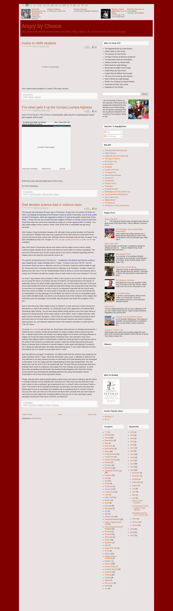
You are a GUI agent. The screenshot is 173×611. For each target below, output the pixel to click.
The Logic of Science (112, 159)
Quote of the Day (111, 548)
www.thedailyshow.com (61, 126)
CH (34, 5)
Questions (108, 543)
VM (86, 5)
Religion (40, 405)
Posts (107, 132)
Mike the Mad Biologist (113, 175)
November (136, 476)
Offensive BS (47, 194)
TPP (82, 5)
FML (106, 478)
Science (38, 97)
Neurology (108, 508)
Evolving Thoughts (111, 189)
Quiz (106, 545)
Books (107, 451)
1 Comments (28, 95)
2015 (132, 454)
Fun (106, 481)
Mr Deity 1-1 (109, 416)
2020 (132, 438)
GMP (52, 5)
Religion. (108, 561)
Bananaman (109, 440)
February (135, 522)
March (134, 519)
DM (48, 5)
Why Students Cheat (123, 254)
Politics (56, 194)
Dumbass (108, 465)
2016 (132, 451)
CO (38, 5)
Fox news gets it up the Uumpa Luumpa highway (57, 107)
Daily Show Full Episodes (30, 168)
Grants (107, 484)
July (134, 489)
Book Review (109, 449)
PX (68, 5)
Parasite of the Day (112, 170)
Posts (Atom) (36, 418)
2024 (132, 435)
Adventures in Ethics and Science (117, 205)
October (135, 479)
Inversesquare (110, 203)
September (136, 482)
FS (23, 5)
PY (71, 5)
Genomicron (109, 178)
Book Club (108, 446)
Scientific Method (111, 569)
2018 (132, 445)
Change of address (53, 9)
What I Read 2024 (111, 244)
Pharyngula (109, 186)
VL (41, 5)
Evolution (32, 405)
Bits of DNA (109, 164)
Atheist (107, 438)
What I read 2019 (111, 219)
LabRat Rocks (110, 492)
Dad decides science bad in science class (52, 204)
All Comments (110, 136)
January (135, 525)
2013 (132, 460)
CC (31, 5)
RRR (74, 5)
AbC (27, 5)
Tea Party (62, 168)
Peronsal (108, 531)
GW (56, 5)
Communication (35, 194)
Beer (106, 443)
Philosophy (109, 537)
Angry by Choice (41, 26)
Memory (108, 500)
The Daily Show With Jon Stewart (34, 122)
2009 (132, 529)
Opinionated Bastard (112, 519)
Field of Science (110, 153)
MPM (64, 5)
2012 (132, 464)
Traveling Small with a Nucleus (116, 150)
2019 (132, 442)
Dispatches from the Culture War (116, 156)
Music (31, 97)
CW (44, 5)
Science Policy (110, 567)
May (134, 495)
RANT (107, 551)
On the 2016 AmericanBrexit (126, 267)
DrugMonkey (109, 181)
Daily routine (109, 306)
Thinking (108, 577)
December (136, 473)
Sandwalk (108, 167)
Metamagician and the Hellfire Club (117, 192)
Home (60, 414)
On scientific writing (123, 293)
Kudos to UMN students (39, 43)
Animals (108, 435)
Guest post (109, 486)
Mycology (108, 506)
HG (60, 5)
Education (108, 468)
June (134, 492)
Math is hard (109, 497)
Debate (107, 462)
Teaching (55, 405)
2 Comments (28, 403)
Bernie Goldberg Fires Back (32, 124)
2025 (132, 432)
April (134, 498)
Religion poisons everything (111, 557)
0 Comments (28, 192)
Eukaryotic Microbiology (113, 471)
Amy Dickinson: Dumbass (125, 280)
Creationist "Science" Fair (114, 330)
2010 (132, 470)
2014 (132, 457)
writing (107, 586)
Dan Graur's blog (111, 161)
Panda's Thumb (110, 183)
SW (78, 5)
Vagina (107, 580)
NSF (106, 514)
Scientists (108, 572)
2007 (132, 535)
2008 (132, 532)
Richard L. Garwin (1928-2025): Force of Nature (119, 11)
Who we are (109, 583)
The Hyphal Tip (110, 172)
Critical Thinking (110, 460)
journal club (109, 489)
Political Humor (46, 168)
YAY (106, 589)
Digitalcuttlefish (110, 200)
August (135, 485)
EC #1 (107, 419)
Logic (107, 495)
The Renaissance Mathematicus (116, 194)
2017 (132, 448)
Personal (108, 534)
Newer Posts (27, 414)
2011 (132, 467)
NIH (106, 511)
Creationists (109, 457)
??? (106, 432)
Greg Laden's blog (111, 197)
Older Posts (92, 414)
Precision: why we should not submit (129, 317)
